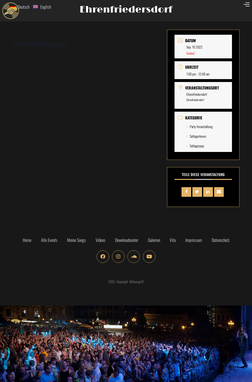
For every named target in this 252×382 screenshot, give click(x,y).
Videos (100, 240)
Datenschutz (221, 240)
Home (27, 240)
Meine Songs (76, 240)
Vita (173, 240)
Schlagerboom (196, 136)
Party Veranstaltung (199, 126)
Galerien (154, 240)
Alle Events (49, 240)
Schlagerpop (195, 145)
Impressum (193, 240)
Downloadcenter (126, 240)
